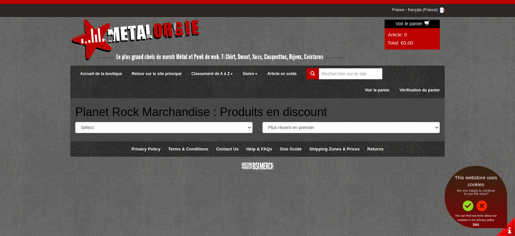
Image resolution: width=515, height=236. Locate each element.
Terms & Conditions (188, 149)
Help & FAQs (259, 149)
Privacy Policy (146, 149)
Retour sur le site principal (156, 73)
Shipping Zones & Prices (334, 149)
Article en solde (282, 73)
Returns (375, 149)
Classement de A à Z (212, 73)
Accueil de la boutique (101, 73)
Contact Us (227, 149)
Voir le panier (412, 23)
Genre (250, 73)
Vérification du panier (419, 90)
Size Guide (291, 149)
